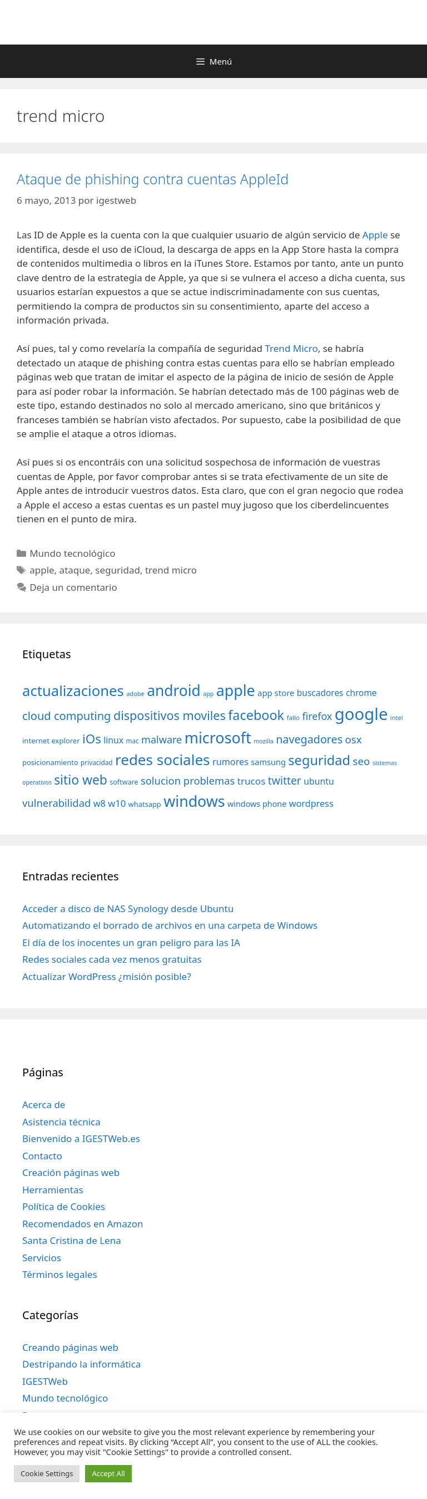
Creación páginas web (71, 1172)
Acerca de (43, 1104)
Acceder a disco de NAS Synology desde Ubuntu (128, 908)
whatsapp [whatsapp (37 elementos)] (144, 804)
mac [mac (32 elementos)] (132, 740)
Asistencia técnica (61, 1121)
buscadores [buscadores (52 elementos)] (320, 693)
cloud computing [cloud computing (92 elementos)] (66, 715)
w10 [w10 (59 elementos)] (117, 803)
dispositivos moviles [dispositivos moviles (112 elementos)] (169, 715)
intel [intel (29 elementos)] (396, 717)
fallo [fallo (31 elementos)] (293, 717)
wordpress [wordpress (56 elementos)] (311, 803)
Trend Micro (291, 348)
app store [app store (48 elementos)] (275, 692)
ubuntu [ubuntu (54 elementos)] (319, 781)
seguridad (117, 570)
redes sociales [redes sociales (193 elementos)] (162, 760)
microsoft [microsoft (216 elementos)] (218, 737)
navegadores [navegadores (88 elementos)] (309, 739)
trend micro (171, 570)
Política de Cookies (63, 1206)
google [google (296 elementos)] (361, 714)
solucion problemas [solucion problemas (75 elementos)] (188, 780)
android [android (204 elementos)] (174, 690)
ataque (75, 570)
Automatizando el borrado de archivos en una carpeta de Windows (169, 925)
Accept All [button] (108, 1473)
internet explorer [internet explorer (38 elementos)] (51, 741)
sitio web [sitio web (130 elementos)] (80, 779)
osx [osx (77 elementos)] (353, 739)
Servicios (41, 1257)
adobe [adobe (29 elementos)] (135, 693)
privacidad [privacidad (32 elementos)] (96, 762)
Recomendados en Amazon (82, 1223)
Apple (375, 234)
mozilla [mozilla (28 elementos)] (264, 741)
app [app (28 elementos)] (208, 694)
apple (41, 570)
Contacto (42, 1155)
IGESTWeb (45, 1381)
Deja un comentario (73, 587)
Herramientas (52, 1189)
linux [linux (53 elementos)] (113, 740)
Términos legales (59, 1274)
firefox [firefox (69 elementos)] (317, 716)
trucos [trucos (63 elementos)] (251, 781)
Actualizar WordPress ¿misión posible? (106, 976)
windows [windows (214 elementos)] (194, 801)
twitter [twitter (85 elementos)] (284, 780)
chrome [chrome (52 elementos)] (361, 693)
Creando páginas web (70, 1347)
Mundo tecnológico (72, 553)
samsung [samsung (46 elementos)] (268, 761)
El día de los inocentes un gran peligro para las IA (131, 942)
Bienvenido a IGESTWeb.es (81, 1138)
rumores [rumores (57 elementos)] (230, 762)
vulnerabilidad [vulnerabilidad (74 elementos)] (56, 803)
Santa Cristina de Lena (71, 1240)
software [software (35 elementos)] (124, 782)
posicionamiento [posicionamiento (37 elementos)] (50, 762)
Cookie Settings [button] (47, 1473)
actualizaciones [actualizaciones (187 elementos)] (73, 690)
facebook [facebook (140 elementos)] (256, 715)
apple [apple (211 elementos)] (235, 690)
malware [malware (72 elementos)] (161, 739)
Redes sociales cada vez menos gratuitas (112, 959)
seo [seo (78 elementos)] (361, 761)
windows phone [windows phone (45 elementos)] (256, 804)
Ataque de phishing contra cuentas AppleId (153, 178)
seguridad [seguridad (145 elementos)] (319, 760)
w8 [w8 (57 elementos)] (99, 803)
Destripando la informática (81, 1364)
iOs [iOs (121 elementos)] (91, 738)
